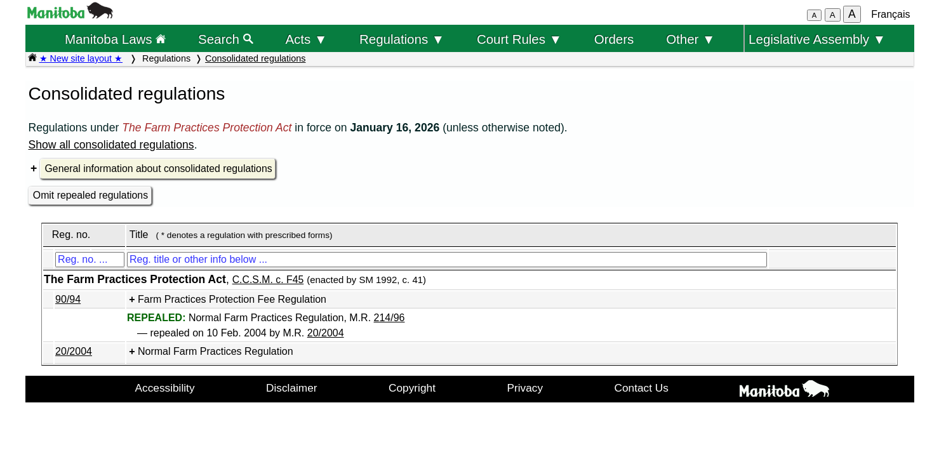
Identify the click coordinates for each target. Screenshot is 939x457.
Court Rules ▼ (519, 39)
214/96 (389, 317)
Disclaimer (291, 387)
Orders (614, 39)
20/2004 (325, 333)
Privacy (525, 387)
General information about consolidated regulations (158, 168)
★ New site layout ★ (81, 58)
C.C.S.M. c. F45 (268, 279)
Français (890, 14)
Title (139, 234)
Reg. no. (71, 234)
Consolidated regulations (255, 58)
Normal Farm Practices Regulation (215, 351)
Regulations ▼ (401, 39)
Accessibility (165, 387)
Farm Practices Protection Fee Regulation (232, 299)
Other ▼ (690, 39)
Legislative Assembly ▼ (817, 39)
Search (225, 39)
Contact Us (642, 387)
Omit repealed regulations (90, 195)
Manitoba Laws (115, 39)
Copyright (412, 387)
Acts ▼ (306, 39)
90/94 (68, 299)
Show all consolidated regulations (111, 144)
